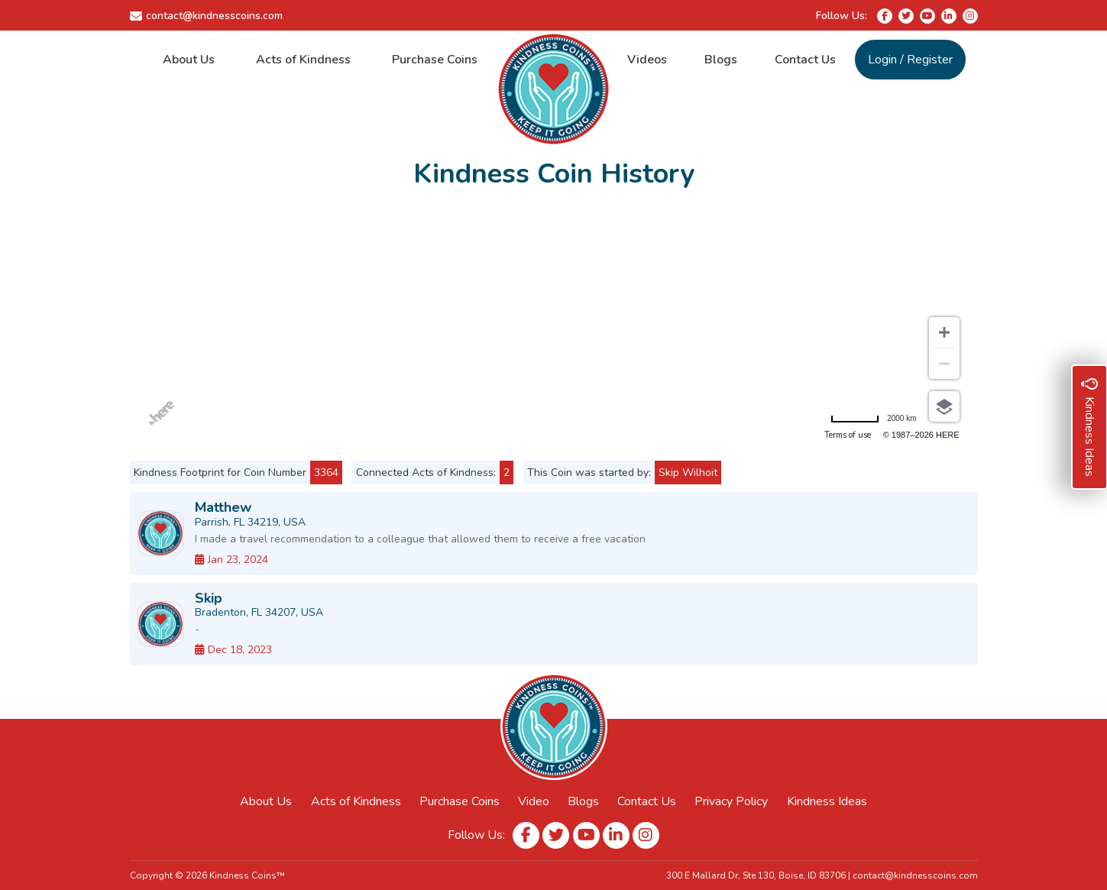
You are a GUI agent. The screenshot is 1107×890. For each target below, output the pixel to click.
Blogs (720, 59)
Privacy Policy (731, 801)
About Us (189, 59)
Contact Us (805, 59)
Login (882, 59)
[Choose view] (944, 406)
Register (930, 59)
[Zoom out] (944, 363)
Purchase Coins (434, 59)
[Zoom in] (944, 332)
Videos (647, 59)
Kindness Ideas (827, 801)
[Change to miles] (873, 418)
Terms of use (847, 435)
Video (533, 801)
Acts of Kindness (303, 59)
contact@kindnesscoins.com (214, 15)
